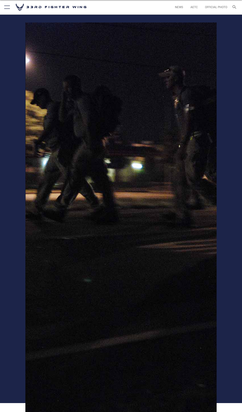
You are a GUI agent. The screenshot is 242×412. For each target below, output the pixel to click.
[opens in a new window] (194, 7)
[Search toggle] (235, 7)
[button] (6, 7)
